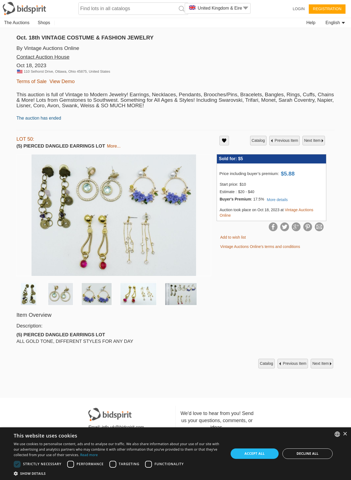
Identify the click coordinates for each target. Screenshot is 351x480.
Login (299, 9)
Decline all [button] (308, 453)
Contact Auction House (42, 57)
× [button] (345, 434)
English (335, 22)
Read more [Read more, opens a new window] (89, 455)
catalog (258, 140)
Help (310, 22)
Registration (327, 9)
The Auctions (17, 22)
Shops (44, 22)
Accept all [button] (255, 453)
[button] (118, 473)
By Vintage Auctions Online (47, 48)
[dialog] (175, 453)
